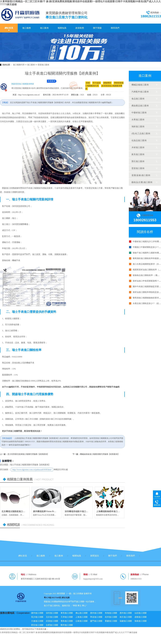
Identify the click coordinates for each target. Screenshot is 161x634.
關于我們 (112, 556)
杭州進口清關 (111, 617)
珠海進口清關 (111, 613)
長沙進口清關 (37, 617)
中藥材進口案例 (139, 112)
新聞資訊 (94, 556)
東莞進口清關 (67, 613)
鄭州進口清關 (67, 625)
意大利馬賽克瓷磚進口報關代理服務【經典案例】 (28, 454)
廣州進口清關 (37, 613)
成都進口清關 (140, 617)
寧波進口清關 (96, 617)
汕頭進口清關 (140, 613)
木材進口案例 (137, 147)
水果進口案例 (137, 119)
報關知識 (62, 28)
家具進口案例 (137, 154)
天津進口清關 (67, 617)
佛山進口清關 (81, 613)
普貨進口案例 (43, 65)
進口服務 (26, 28)
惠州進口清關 (96, 613)
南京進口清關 (126, 617)
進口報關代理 (18, 65)
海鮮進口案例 (137, 126)
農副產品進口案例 (140, 105)
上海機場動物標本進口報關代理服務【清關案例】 (119, 511)
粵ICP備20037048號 (52, 597)
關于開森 (97, 28)
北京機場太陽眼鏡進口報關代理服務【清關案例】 (25, 511)
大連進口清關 (37, 621)
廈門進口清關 (96, 621)
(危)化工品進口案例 (140, 133)
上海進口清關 (81, 617)
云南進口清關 (81, 621)
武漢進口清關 (52, 621)
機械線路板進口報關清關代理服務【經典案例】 (99, 454)
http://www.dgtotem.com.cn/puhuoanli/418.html (31, 470)
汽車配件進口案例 (140, 92)
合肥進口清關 (52, 625)
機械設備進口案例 (140, 85)
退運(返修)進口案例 (140, 175)
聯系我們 (115, 28)
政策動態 (79, 28)
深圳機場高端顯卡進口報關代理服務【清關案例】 (88, 511)
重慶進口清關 (111, 621)
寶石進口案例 (137, 161)
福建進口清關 (126, 621)
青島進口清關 (67, 621)
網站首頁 (9, 28)
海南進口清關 (140, 621)
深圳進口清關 (52, 613)
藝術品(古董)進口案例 (141, 182)
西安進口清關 (37, 625)
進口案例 (44, 28)
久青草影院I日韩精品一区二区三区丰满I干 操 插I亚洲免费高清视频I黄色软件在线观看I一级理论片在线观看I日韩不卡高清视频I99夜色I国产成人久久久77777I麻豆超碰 (68, 632)
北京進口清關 (52, 617)
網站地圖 (66, 597)
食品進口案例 (137, 99)
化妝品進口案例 (139, 140)
